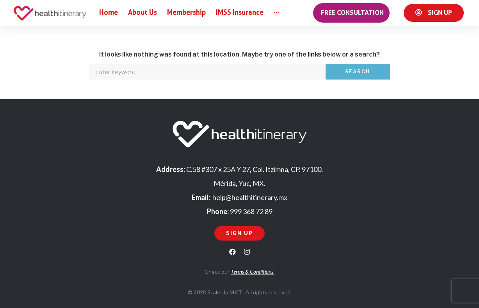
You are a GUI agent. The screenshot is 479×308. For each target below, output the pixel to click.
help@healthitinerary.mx (249, 197)
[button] (351, 13)
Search (357, 71)
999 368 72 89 (251, 211)
